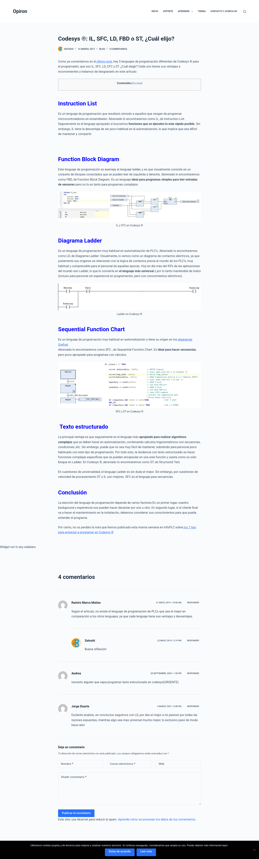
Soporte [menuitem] (168, 11)
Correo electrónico (122, 764)
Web (161, 764)
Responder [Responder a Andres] (193, 673)
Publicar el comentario (76, 813)
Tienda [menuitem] (202, 11)
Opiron (20, 11)
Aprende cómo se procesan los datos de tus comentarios (156, 819)
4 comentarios (118, 49)
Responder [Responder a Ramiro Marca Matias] (193, 602)
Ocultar (137, 83)
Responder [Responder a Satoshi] (193, 640)
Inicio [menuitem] (154, 11)
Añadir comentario (73, 777)
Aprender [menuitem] (186, 11)
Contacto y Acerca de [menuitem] (223, 11)
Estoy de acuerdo (120, 851)
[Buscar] (244, 11)
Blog (102, 49)
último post (104, 61)
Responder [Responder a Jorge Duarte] (193, 706)
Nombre (67, 764)
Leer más (146, 851)
